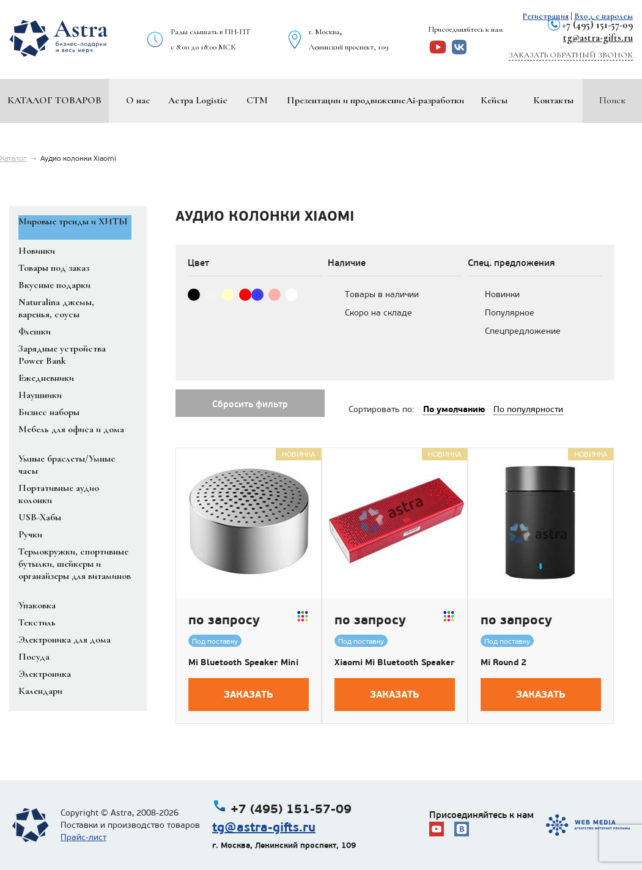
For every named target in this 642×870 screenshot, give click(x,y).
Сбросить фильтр (250, 404)
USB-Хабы (39, 517)
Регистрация (546, 16)
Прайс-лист (83, 837)
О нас (138, 100)
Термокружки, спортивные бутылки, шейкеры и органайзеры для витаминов (74, 563)
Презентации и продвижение (346, 100)
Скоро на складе (378, 313)
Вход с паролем (603, 16)
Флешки (34, 331)
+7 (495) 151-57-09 (597, 24)
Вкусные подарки (54, 285)
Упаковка (37, 605)
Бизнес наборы (48, 412)
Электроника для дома (64, 639)
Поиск (612, 100)
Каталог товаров (54, 100)
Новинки (36, 251)
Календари (40, 691)
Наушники (40, 395)
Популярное (509, 313)
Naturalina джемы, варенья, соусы (56, 308)
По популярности (528, 409)
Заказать (248, 694)
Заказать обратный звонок (571, 55)
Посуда (34, 657)
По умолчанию (454, 409)
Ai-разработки (435, 100)
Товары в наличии (382, 294)
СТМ (257, 100)
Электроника (44, 674)
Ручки (30, 534)
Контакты (553, 100)
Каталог (13, 158)
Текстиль (37, 622)
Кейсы (494, 100)
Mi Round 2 (503, 662)
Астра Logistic (197, 100)
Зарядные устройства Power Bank (62, 354)
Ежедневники (46, 378)
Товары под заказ (53, 268)
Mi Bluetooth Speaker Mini (243, 662)
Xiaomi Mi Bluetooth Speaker (394, 662)
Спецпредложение (523, 331)
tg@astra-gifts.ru (598, 37)
